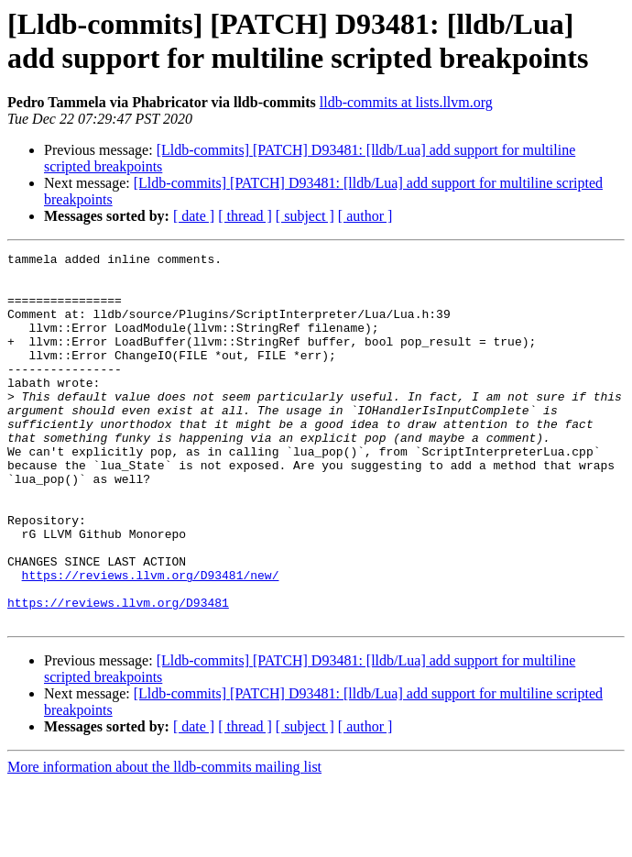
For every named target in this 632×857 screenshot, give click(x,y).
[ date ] (193, 216)
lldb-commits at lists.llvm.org (406, 102)
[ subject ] (305, 216)
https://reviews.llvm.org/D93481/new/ (150, 640)
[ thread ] (245, 216)
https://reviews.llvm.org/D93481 (118, 673)
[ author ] (365, 216)
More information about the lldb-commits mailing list (164, 841)
